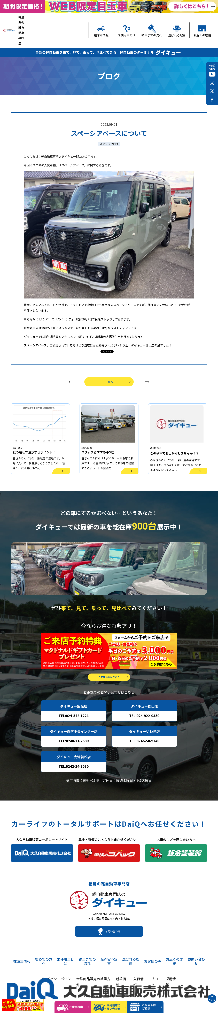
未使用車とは (126, 22)
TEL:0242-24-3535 (74, 754)
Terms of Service (150, 992)
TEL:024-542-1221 (74, 703)
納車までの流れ (152, 22)
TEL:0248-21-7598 (74, 729)
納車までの (87, 953)
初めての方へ (43, 953)
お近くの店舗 (202, 22)
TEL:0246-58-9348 (144, 729)
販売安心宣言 (109, 953)
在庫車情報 (101, 22)
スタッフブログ (109, 121)
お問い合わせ (112, 922)
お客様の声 (152, 953)
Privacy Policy (125, 992)
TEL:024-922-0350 (144, 703)
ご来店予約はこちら (109, 665)
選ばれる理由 (177, 22)
